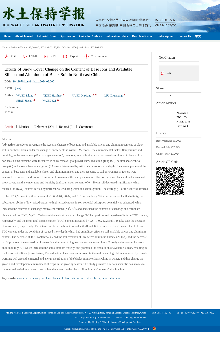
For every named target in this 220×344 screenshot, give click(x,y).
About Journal (24, 36)
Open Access (67, 36)
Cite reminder (99, 56)
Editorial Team (46, 36)
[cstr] (18, 88)
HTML (33, 56)
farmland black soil (52, 278)
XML (53, 56)
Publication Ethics (116, 36)
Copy (168, 73)
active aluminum (111, 278)
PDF (13, 56)
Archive (14, 47)
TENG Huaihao (52, 95)
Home (7, 36)
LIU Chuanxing (113, 95)
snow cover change (28, 278)
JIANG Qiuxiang (81, 95)
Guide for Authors (90, 36)
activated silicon (90, 278)
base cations (72, 278)
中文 (198, 36)
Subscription (165, 36)
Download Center (143, 36)
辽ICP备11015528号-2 (138, 328)
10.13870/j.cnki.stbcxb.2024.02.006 (33, 81)
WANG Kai (49, 100)
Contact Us (184, 36)
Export (74, 56)
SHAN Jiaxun (24, 100)
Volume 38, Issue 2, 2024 (33, 47)
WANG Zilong (24, 95)
